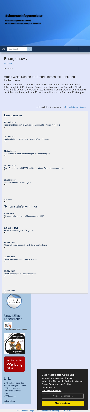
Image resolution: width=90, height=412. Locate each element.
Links (7, 378)
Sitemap (70, 411)
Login (18, 411)
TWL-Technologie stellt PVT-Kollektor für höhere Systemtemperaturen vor (34, 168)
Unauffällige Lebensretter (13, 317)
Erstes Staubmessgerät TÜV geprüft (19, 230)
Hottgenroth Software (12, 391)
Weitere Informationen (63, 396)
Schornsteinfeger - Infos (21, 206)
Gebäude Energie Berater (75, 107)
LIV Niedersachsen (11, 388)
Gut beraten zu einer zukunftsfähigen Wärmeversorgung (27, 154)
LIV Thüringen (10, 396)
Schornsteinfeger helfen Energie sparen (20, 259)
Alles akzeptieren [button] (62, 403)
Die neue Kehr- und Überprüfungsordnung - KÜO (24, 216)
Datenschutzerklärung (52, 390)
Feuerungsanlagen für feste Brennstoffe (20, 274)
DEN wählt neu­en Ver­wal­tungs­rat (17, 182)
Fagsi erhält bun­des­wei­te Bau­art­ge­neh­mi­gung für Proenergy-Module (32, 125)
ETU (6, 393)
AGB (63, 411)
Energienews (13, 115)
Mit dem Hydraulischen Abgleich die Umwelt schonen (25, 245)
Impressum (49, 387)
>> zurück (8, 63)
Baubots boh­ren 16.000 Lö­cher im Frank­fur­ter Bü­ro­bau (26, 139)
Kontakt (25, 411)
